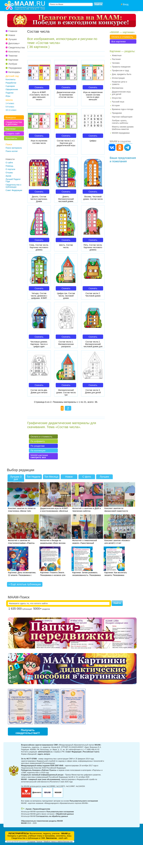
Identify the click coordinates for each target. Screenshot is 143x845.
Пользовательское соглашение (60, 812)
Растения (116, 59)
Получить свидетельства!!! (28, 731)
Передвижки (15, 68)
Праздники (117, 113)
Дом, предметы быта (121, 74)
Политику (39, 841)
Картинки (13, 59)
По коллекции (38, 450)
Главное (12, 31)
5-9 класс (10, 107)
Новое (11, 35)
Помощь (9, 166)
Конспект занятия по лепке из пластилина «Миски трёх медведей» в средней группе (22, 511)
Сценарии (10, 86)
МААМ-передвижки (121, 133)
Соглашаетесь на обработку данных (52, 816)
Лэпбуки (12, 64)
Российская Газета (91, 752)
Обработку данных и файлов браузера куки (58, 841)
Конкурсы (11, 117)
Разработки (11, 83)
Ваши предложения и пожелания (123, 159)
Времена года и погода (122, 109)
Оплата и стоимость (41, 436)
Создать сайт (13, 133)
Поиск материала (14, 148)
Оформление (12, 89)
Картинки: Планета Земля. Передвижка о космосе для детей (52, 575)
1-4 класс (10, 103)
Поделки (10, 93)
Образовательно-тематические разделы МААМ (42, 821)
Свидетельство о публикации (13, 186)
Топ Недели (33, 476)
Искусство (116, 98)
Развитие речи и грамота (119, 83)
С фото (86, 476)
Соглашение (31, 841)
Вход (125, 4)
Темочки (12, 55)
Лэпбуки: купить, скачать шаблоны (120, 121)
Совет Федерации (14, 190)
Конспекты (14, 51)
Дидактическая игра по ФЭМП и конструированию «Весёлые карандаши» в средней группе (54, 511)
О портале (10, 169)
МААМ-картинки (39, 456)
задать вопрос (43, 754)
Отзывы (9, 172)
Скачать (39, 87)
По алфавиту (38, 441)
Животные (117, 55)
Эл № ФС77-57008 (29, 759)
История (116, 105)
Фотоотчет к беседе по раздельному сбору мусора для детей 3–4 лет (52, 543)
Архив (8, 176)
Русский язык (118, 102)
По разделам (38, 446)
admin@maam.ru (45, 752)
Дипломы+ (14, 43)
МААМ (24, 823)
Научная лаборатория (122, 117)
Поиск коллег (12, 151)
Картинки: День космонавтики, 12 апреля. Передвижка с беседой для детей (22, 575)
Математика (117, 88)
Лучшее (12, 39)
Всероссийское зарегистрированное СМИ (39, 745)
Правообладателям (41, 809)
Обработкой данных (65, 814)
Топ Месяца (51, 476)
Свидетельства (16, 47)
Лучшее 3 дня (15, 478)
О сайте (9, 163)
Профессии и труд (120, 70)
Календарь (14, 72)
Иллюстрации (118, 78)
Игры (8, 96)
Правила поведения (121, 67)
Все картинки (118, 41)
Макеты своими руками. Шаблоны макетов (123, 128)
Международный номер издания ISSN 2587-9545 (42, 766)
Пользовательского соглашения (84, 801)
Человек (116, 63)
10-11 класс (11, 110)
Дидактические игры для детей (121, 93)
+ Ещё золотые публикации (24, 584)
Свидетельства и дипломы (14, 123)
